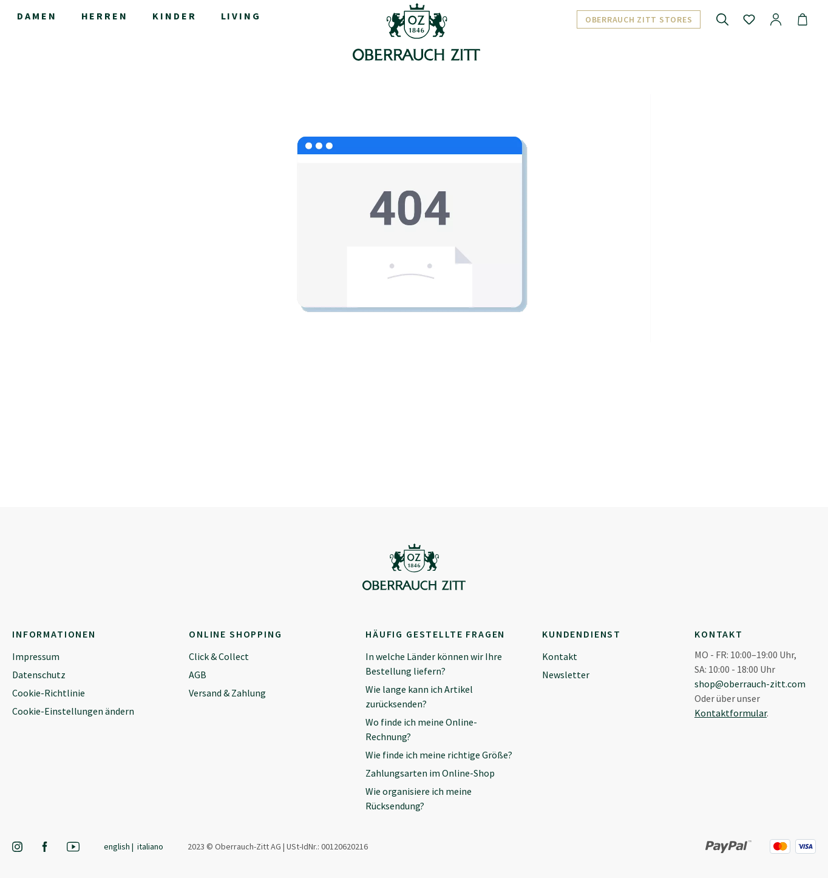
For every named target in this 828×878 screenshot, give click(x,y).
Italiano (150, 846)
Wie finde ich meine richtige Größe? (438, 755)
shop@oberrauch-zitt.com (750, 684)
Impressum (35, 656)
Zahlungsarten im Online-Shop (430, 773)
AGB (197, 675)
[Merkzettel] (749, 19)
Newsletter (565, 675)
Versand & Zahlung (227, 693)
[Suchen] (722, 19)
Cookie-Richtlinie (48, 693)
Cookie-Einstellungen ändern (73, 711)
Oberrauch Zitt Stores (639, 19)
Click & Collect (219, 656)
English (117, 846)
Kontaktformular (730, 713)
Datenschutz (39, 675)
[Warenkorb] (802, 19)
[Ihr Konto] (775, 19)
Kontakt (559, 656)
